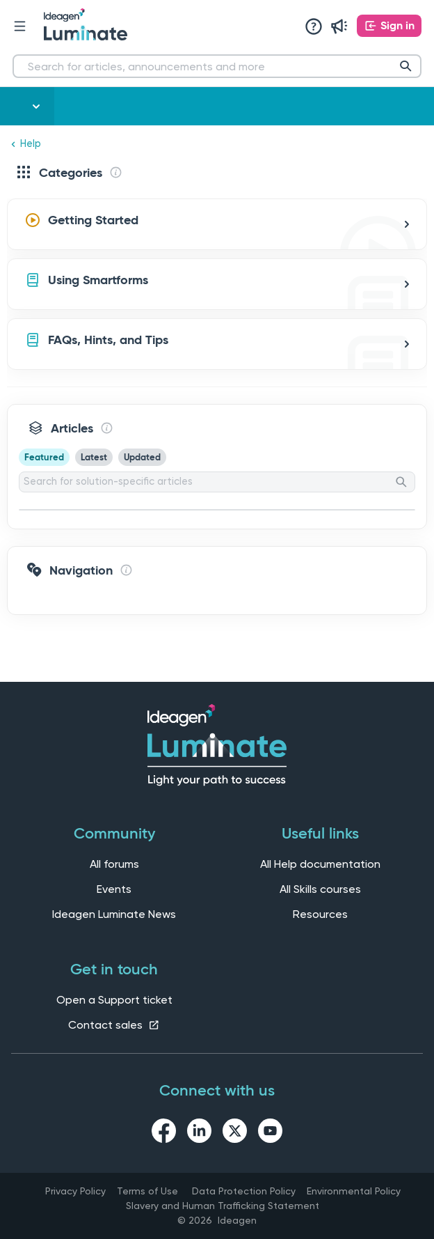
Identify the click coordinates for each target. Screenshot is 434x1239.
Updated (142, 457)
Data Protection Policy (244, 1191)
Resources (320, 914)
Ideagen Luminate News (114, 914)
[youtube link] (270, 1133)
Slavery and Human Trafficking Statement (222, 1205)
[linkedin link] (199, 1133)
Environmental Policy (354, 1191)
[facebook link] (164, 1133)
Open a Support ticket (114, 999)
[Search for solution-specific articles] (217, 482)
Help (30, 144)
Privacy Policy (75, 1191)
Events (114, 889)
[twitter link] (235, 1133)
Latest (94, 457)
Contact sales (114, 1024)
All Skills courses (320, 889)
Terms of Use (147, 1191)
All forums (114, 864)
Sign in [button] (397, 25)
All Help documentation (320, 864)
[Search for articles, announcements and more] (217, 66)
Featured (44, 457)
